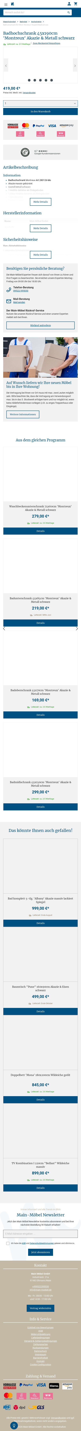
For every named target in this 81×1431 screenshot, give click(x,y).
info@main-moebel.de (40, 1290)
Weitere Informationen (23, 414)
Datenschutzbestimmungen (42, 1243)
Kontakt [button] (40, 1265)
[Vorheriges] (6, 65)
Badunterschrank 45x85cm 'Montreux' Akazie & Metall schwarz (40, 600)
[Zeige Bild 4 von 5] (46, 80)
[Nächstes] (75, 65)
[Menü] (6, 4)
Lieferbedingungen (40, 1337)
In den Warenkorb (40, 111)
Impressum (40, 1354)
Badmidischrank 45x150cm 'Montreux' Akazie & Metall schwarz (40, 784)
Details (41, 531)
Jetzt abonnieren (40, 1252)
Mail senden (19, 302)
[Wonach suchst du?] (37, 12)
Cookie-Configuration (40, 1364)
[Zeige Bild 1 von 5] (29, 80)
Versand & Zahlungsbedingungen (40, 1341)
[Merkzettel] (12, 4)
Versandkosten (29, 93)
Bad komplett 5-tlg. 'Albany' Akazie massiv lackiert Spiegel (40, 900)
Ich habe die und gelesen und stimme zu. (43, 1243)
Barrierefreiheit (40, 1358)
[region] (40, 65)
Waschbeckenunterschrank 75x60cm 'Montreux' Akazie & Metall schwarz (40, 508)
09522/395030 (20, 290)
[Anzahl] (40, 103)
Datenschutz (40, 1351)
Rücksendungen (41, 1347)
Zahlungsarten (40, 1344)
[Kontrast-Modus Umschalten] (14, 1425)
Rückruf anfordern (40, 325)
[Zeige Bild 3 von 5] (40, 80)
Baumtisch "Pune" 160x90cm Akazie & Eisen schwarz (40, 988)
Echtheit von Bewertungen (40, 1327)
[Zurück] (4, 628)
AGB (24, 1243)
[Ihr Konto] (69, 4)
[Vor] (77, 628)
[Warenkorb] (75, 4)
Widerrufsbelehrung (40, 1334)
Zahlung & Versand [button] (40, 1376)
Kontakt (41, 1361)
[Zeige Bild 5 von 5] (51, 80)
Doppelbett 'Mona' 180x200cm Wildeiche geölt (40, 1075)
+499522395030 (40, 1286)
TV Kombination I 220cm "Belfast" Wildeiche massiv (40, 1165)
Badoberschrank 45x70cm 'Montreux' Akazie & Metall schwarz (41, 692)
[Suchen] (69, 12)
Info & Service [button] (40, 1319)
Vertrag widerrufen (40, 1308)
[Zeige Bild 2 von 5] (35, 80)
